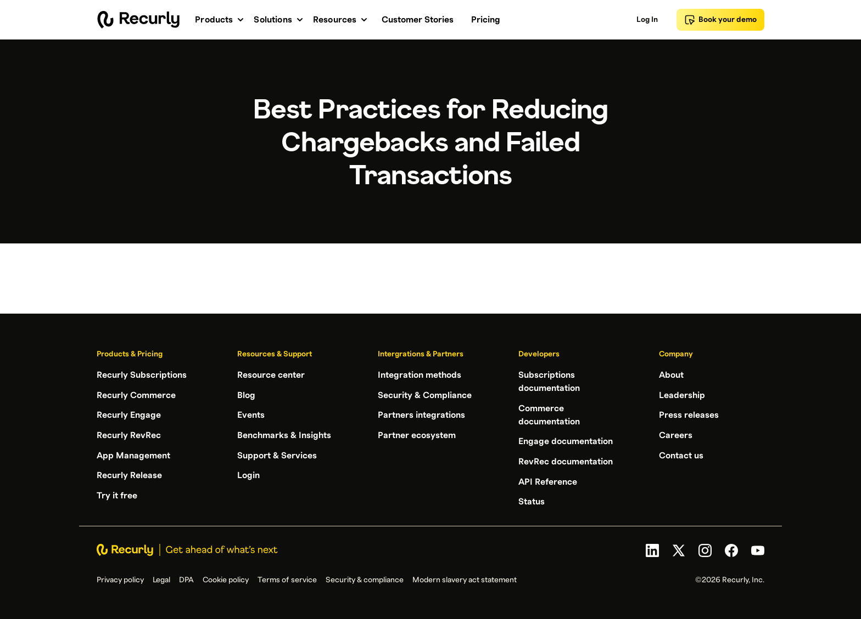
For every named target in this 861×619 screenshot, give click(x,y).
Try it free (117, 493)
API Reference (547, 480)
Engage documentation (565, 440)
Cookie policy (226, 578)
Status (531, 500)
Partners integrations (421, 414)
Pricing (485, 19)
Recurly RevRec (129, 434)
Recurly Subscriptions (142, 375)
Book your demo (720, 19)
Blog (246, 394)
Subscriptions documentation (549, 382)
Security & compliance (365, 578)
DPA (186, 578)
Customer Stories (418, 19)
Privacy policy (120, 578)
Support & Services (277, 454)
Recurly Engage (129, 414)
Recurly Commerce (136, 394)
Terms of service (287, 578)
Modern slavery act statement (464, 578)
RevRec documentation (565, 460)
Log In (647, 20)
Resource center (271, 375)
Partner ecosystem (417, 434)
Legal (161, 578)
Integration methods (419, 375)
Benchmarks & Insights (284, 434)
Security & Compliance (425, 394)
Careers (675, 434)
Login (248, 473)
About (671, 375)
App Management (133, 454)
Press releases (689, 414)
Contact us (681, 454)
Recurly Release (129, 473)
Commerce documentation (549, 414)
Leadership (682, 394)
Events (251, 414)
